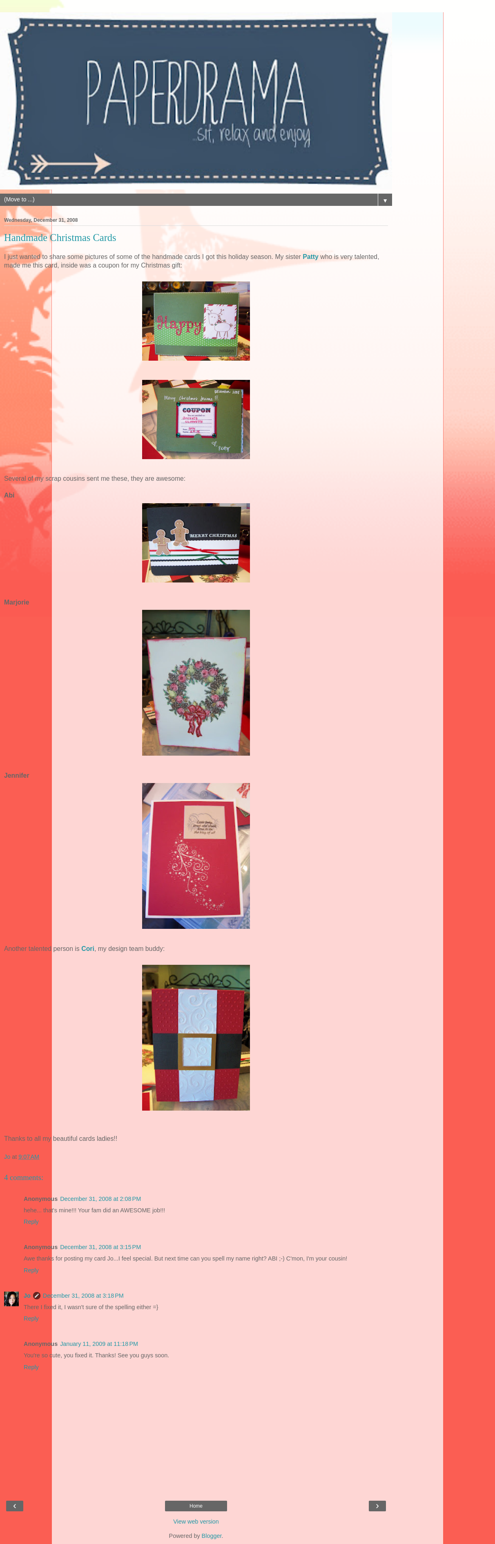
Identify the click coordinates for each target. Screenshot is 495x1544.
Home (196, 1506)
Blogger (212, 1536)
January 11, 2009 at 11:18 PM (99, 1344)
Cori (87, 948)
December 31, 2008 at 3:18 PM (83, 1295)
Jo (27, 1295)
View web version (196, 1521)
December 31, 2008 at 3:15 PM (100, 1247)
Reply (31, 1221)
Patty (311, 256)
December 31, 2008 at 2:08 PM (100, 1199)
